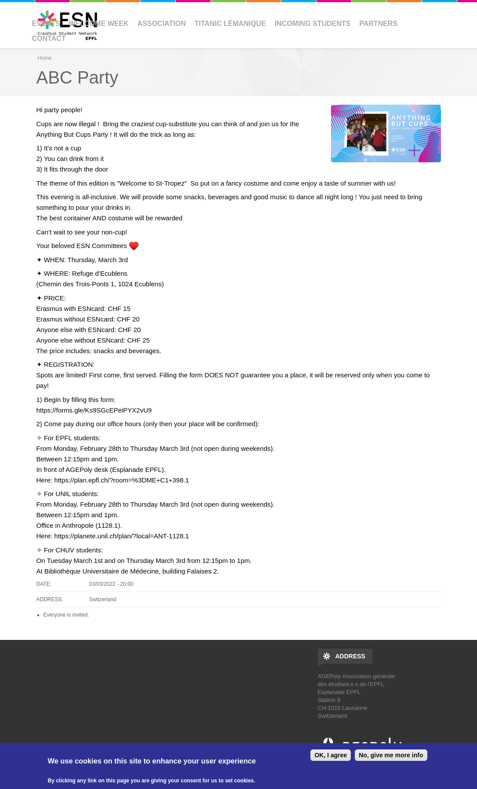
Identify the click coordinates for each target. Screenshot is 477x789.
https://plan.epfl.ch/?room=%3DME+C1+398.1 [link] (121, 480)
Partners (378, 23)
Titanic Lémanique (230, 23)
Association (162, 23)
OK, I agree (330, 755)
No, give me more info (391, 755)
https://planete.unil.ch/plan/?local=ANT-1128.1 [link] (121, 536)
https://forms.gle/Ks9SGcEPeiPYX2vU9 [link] (94, 410)
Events (46, 23)
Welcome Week (99, 23)
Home (45, 58)
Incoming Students (312, 23)
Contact (49, 38)
